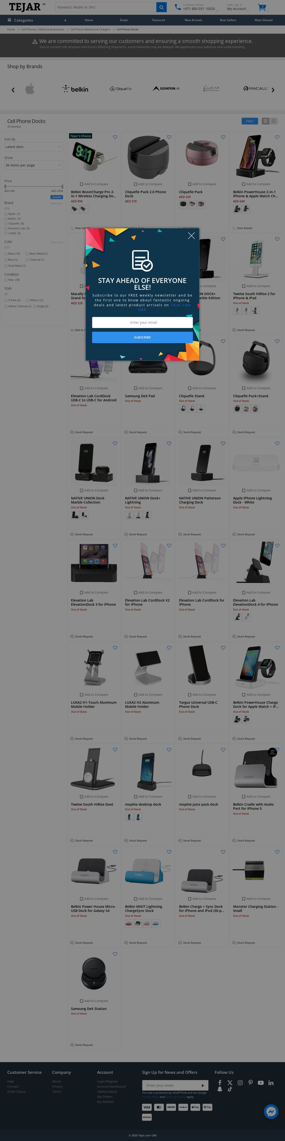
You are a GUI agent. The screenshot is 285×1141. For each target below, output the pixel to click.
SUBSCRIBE (142, 337)
